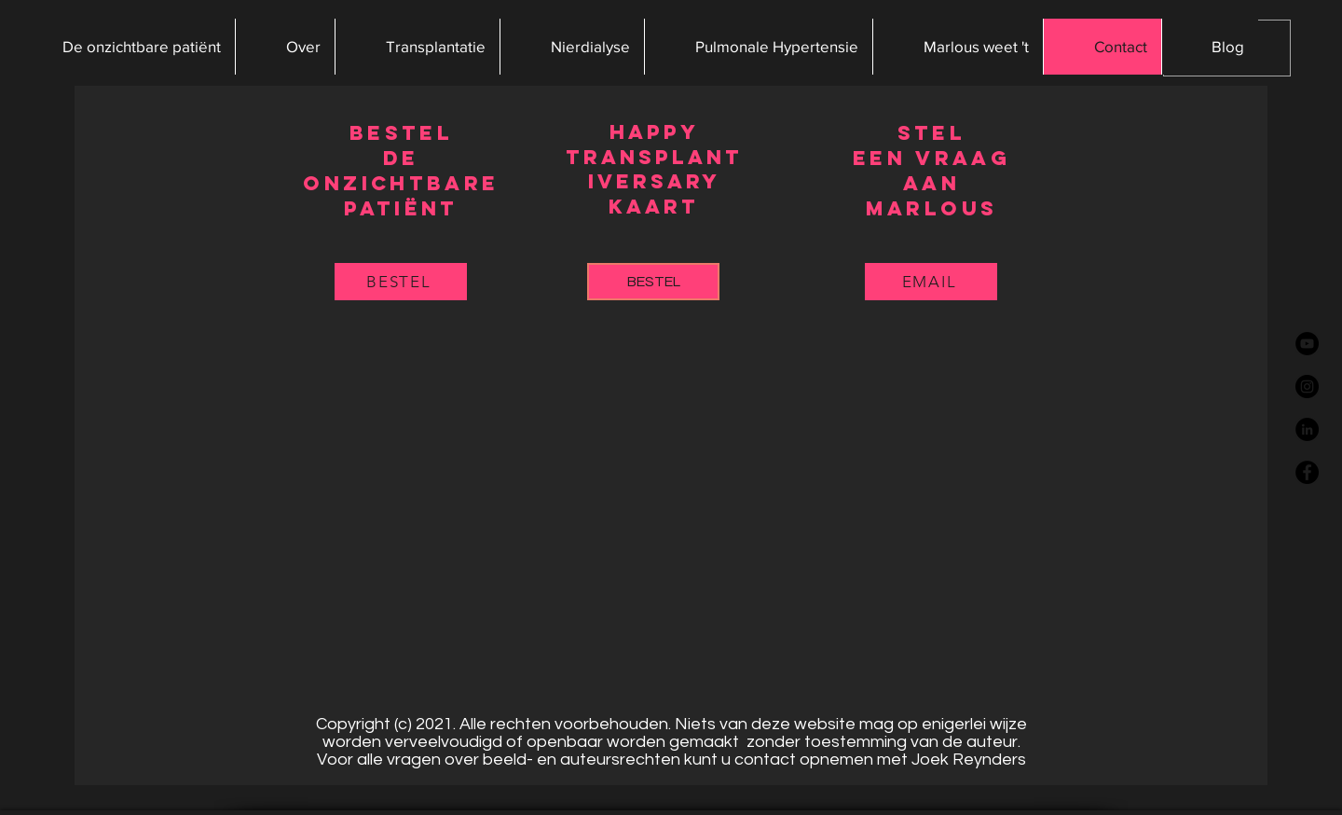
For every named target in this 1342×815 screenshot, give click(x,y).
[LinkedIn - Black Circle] (1307, 429)
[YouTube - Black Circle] (1307, 343)
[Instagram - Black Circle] (1307, 386)
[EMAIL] (931, 281)
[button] (285, 47)
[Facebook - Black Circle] (1307, 472)
